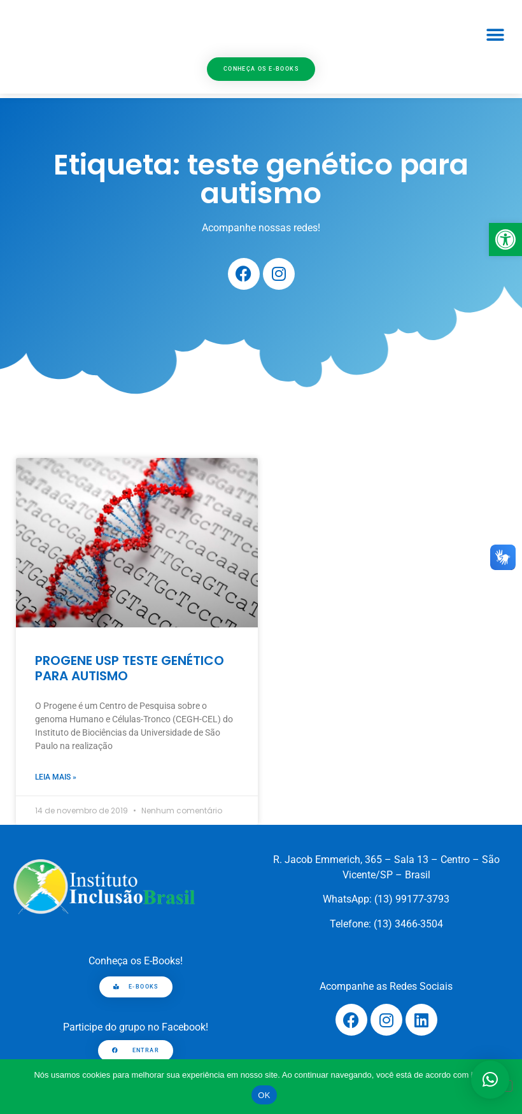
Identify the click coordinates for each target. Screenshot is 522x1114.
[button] (495, 35)
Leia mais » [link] (55, 777)
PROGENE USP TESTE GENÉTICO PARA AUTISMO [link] (129, 668)
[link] (505, 239)
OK (264, 1095)
